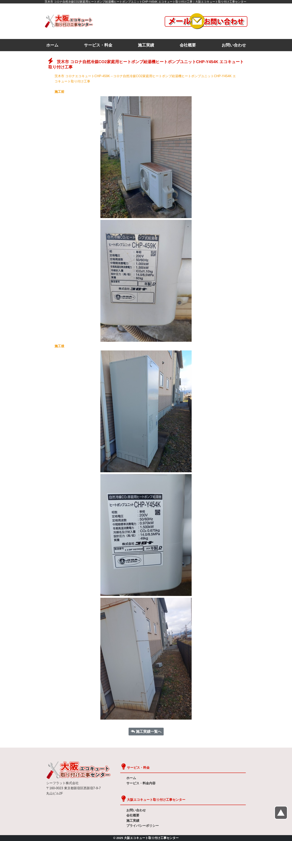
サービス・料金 (98, 45)
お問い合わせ (234, 45)
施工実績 (146, 45)
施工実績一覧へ (146, 732)
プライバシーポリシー (142, 825)
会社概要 (188, 45)
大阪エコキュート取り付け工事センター (156, 799)
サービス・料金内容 (141, 783)
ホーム (52, 45)
